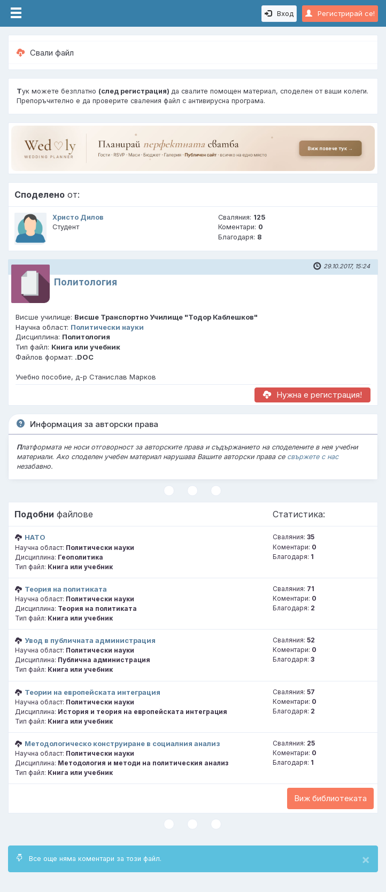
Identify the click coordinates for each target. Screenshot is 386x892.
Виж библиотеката (330, 798)
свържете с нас (312, 457)
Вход (279, 13)
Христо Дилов (78, 217)
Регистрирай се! (340, 13)
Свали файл (45, 53)
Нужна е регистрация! (312, 395)
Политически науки (107, 327)
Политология (85, 282)
